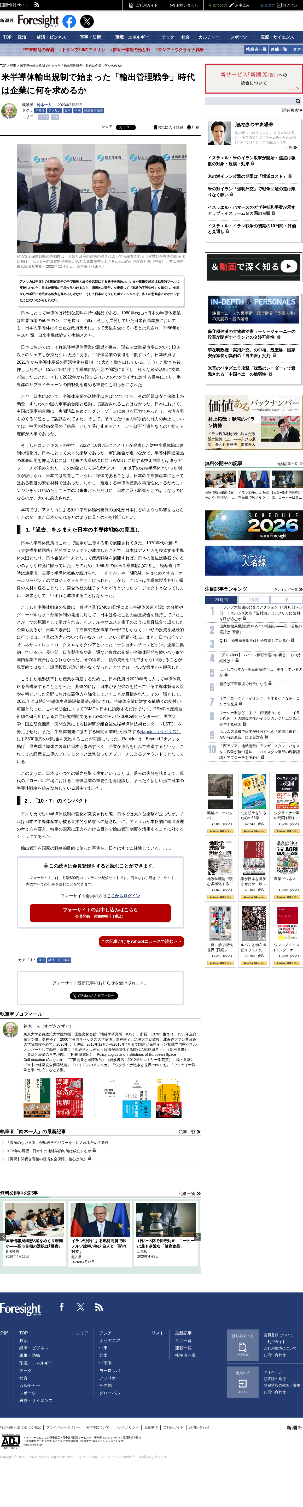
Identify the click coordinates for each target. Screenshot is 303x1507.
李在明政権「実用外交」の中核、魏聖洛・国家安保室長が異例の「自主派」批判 (251, 353)
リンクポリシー (127, 1427)
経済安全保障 (93, 110)
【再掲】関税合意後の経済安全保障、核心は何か (49, 1158)
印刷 (195, 127)
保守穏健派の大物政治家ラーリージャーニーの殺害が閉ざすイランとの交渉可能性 (251, 334)
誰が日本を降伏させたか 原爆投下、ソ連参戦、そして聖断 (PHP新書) (253, 882)
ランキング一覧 (286, 589)
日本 (68, 110)
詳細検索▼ (292, 110)
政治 (22, 37)
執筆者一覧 (256, 49)
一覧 (288, 147)
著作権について (97, 1427)
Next (197, 1237)
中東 (103, 1348)
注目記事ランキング (226, 589)
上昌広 (142, 1251)
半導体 (40, 110)
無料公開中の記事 (19, 1193)
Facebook (62, 1307)
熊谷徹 (76, 1257)
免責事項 (151, 1427)
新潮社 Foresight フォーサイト (29, 21)
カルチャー (209, 37)
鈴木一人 (44, 105)
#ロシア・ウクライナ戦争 (179, 49)
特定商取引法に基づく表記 (20, 1427)
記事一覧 (187, 1132)
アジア (43, 117)
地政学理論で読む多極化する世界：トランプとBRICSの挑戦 (220, 882)
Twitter (81, 1307)
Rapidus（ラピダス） (160, 731)
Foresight (20, 1309)
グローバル (109, 1393)
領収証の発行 (275, 1379)
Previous (3, 1237)
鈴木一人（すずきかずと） (49, 1026)
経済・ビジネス (51, 37)
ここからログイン (123, 896)
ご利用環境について (280, 1348)
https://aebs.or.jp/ (33, 1444)
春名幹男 (12, 1251)
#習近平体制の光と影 (130, 49)
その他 (105, 1385)
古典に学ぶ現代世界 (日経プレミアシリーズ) (220, 948)
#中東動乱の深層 (38, 49)
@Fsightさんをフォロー (96, 995)
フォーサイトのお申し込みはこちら (100, 912)
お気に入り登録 (170, 127)
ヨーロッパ (109, 1370)
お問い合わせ (187, 5)
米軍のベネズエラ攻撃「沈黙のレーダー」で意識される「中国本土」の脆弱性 (251, 371)
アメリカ (54, 110)
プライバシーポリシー (63, 1427)
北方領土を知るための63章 (253, 815)
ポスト (128, 127)
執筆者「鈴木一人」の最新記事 (33, 1131)
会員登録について (278, 1335)
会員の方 (279, 5)
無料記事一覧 (287, 464)
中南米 (105, 1363)
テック (168, 37)
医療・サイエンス (277, 37)
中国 (77, 110)
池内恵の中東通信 (254, 124)
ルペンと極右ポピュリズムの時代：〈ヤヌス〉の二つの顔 (253, 948)
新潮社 (295, 1428)
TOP (7, 37)
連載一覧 (279, 49)
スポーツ (238, 37)
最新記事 (183, 1333)
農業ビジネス (285, 879)
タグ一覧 (183, 1340)
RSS (37, 5)
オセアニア (109, 1340)
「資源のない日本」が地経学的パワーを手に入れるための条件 (57, 1142)
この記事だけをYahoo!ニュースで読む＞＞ (141, 941)
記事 (13, 66)
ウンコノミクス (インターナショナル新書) (287, 948)
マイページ (273, 1372)
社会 (185, 37)
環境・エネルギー (132, 37)
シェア (107, 127)
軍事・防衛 (90, 37)
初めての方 (229, 5)
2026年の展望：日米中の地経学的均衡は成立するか (51, 1150)
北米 (55, 117)
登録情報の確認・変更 (282, 1385)
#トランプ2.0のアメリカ (82, 49)
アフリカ (107, 1378)
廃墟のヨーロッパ (220, 815)
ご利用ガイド (147, 5)
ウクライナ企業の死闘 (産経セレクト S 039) (287, 816)
